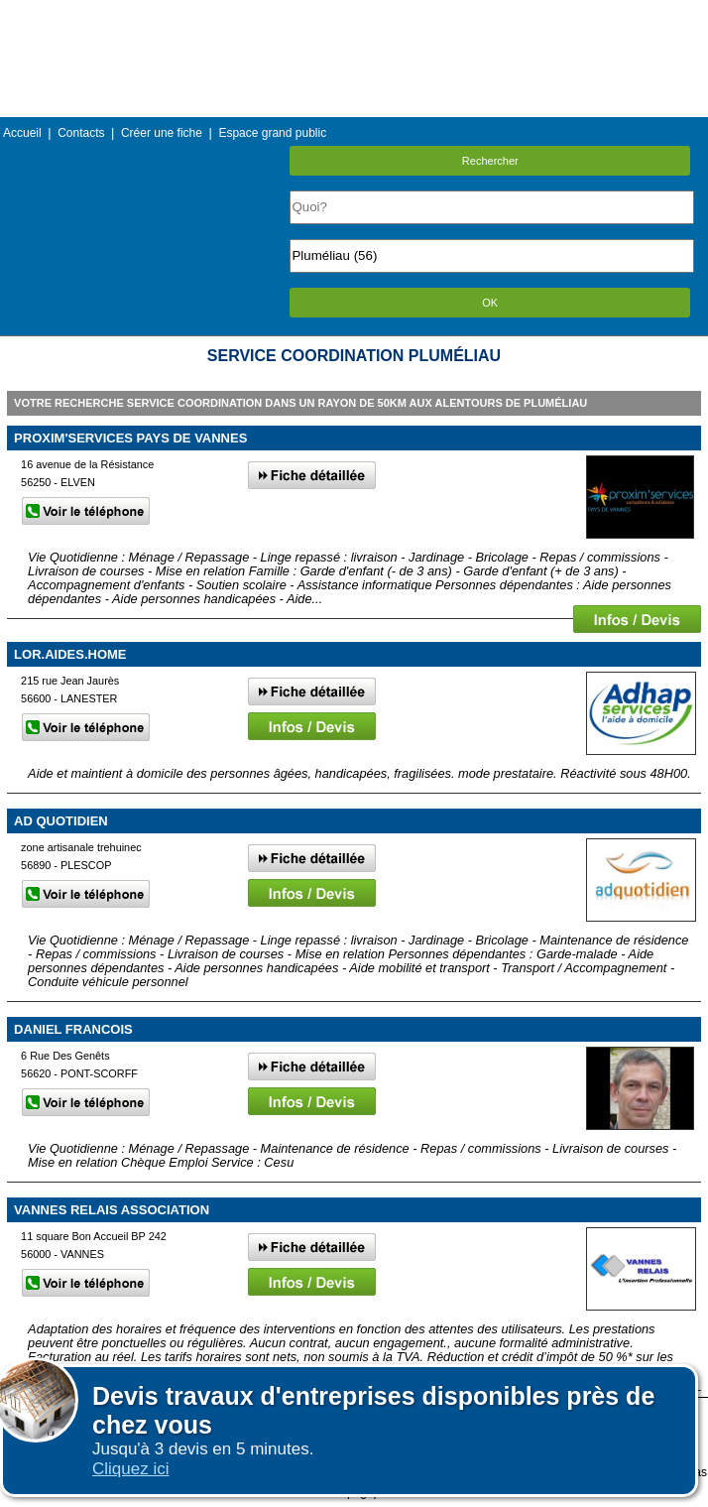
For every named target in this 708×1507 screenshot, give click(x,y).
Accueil (22, 133)
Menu (354, 14)
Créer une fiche (161, 133)
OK (490, 303)
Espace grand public (272, 133)
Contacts (81, 133)
